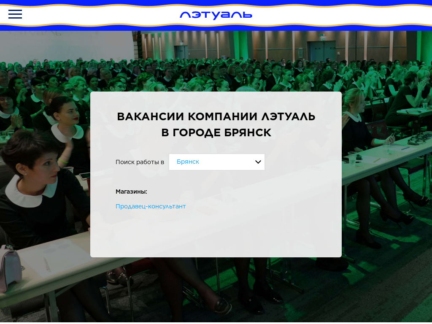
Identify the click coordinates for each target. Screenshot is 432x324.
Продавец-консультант (151, 206)
